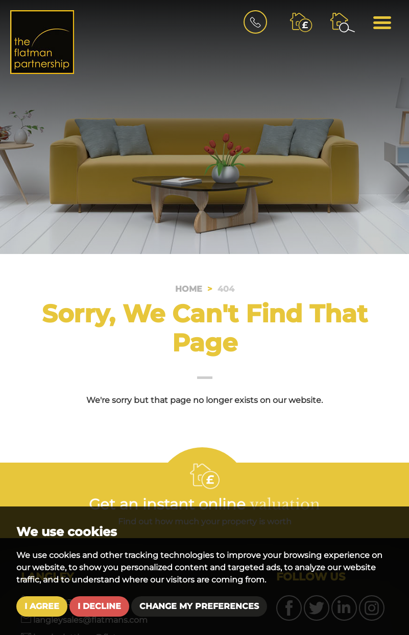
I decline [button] (99, 606)
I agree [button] (42, 606)
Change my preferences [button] (199, 606)
